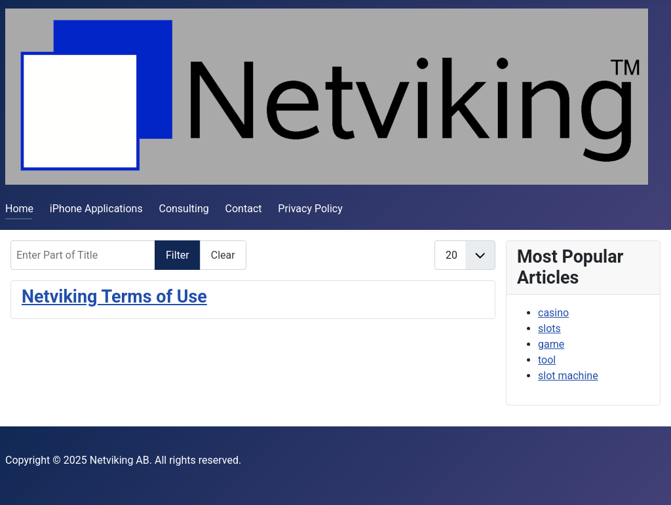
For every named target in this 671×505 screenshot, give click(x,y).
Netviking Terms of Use (114, 296)
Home (19, 208)
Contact (243, 208)
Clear (223, 255)
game (551, 344)
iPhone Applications (96, 208)
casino (553, 313)
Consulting (183, 208)
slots (549, 328)
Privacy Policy (310, 208)
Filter (177, 255)
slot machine (568, 375)
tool (547, 360)
